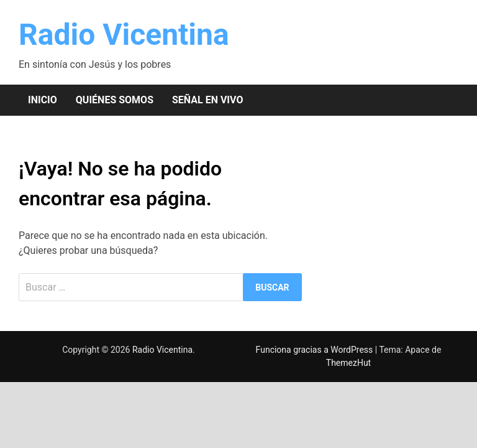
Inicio (42, 100)
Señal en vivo (207, 100)
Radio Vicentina (124, 34)
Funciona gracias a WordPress (315, 350)
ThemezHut (348, 363)
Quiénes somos (114, 100)
